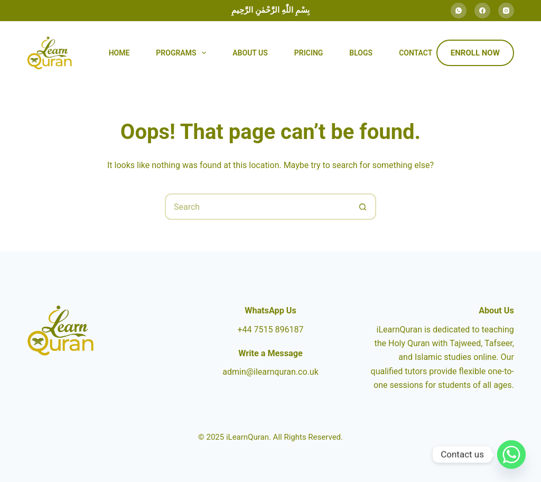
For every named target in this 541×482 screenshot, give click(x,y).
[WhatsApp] (459, 10)
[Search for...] (257, 206)
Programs (183, 53)
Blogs (360, 53)
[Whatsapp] (511, 454)
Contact (415, 53)
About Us (250, 53)
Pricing (308, 53)
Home (119, 53)
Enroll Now (475, 53)
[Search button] (363, 206)
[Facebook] (482, 10)
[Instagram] (506, 10)
